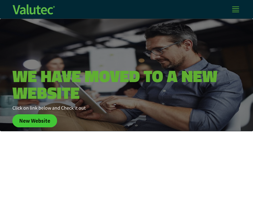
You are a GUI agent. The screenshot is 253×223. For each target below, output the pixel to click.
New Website (34, 121)
